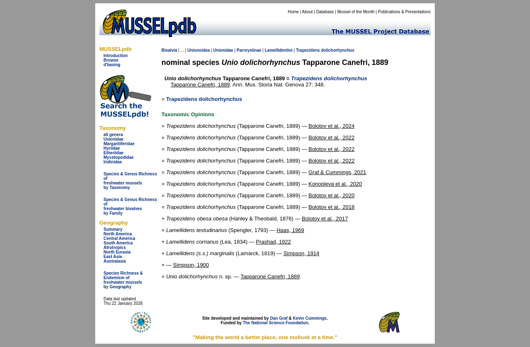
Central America (119, 238)
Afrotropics (115, 247)
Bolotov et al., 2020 (331, 195)
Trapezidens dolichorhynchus (204, 99)
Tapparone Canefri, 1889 (200, 84)
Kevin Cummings (310, 318)
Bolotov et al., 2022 (331, 137)
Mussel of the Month (356, 12)
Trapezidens (308, 50)
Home (293, 12)
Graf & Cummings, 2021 (337, 172)
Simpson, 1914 (301, 253)
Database (325, 12)
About (307, 12)
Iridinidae (113, 162)
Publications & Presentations (404, 12)
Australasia (115, 261)
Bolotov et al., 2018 (331, 207)
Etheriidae (113, 153)
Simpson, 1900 (191, 265)
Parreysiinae (249, 50)
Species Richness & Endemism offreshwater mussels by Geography (123, 280)
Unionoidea (198, 50)
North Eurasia (117, 252)
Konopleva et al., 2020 (335, 184)
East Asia (113, 256)
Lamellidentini (278, 50)
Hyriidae (112, 148)
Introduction (116, 55)
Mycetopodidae (119, 157)
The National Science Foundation (275, 323)
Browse (111, 60)
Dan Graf (278, 318)
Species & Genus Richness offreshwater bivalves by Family (130, 206)
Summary (113, 229)
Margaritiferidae (119, 143)
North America (118, 234)
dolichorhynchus (337, 50)
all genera (113, 134)
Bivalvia (169, 50)
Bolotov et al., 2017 (325, 218)
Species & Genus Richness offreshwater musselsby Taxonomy (130, 181)
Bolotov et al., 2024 (331, 126)
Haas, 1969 (290, 230)
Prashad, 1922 (273, 242)
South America (118, 243)
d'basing (112, 64)
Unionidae (113, 139)
